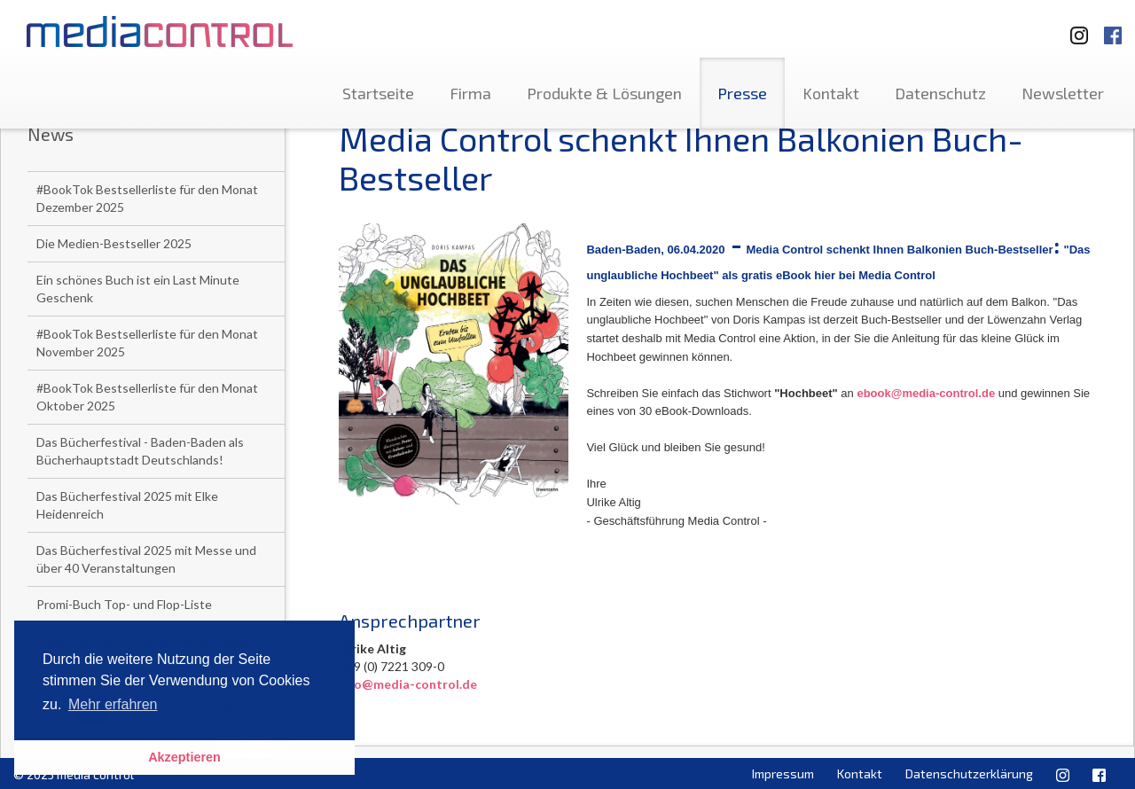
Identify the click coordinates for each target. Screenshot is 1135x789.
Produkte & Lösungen (604, 93)
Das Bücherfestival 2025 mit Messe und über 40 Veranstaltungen (146, 559)
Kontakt (830, 93)
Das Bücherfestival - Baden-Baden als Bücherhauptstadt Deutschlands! (140, 450)
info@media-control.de (408, 683)
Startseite (378, 93)
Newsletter (1063, 93)
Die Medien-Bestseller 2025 (114, 243)
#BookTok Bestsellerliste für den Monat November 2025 (147, 342)
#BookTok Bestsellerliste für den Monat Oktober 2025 (147, 396)
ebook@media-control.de (926, 393)
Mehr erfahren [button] (113, 704)
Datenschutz (940, 93)
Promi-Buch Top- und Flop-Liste (124, 604)
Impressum (783, 773)
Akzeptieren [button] (184, 757)
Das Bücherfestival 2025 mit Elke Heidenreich (127, 504)
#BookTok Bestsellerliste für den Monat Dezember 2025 (147, 198)
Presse (742, 93)
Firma (470, 93)
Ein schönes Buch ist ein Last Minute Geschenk (137, 288)
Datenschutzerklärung (969, 773)
